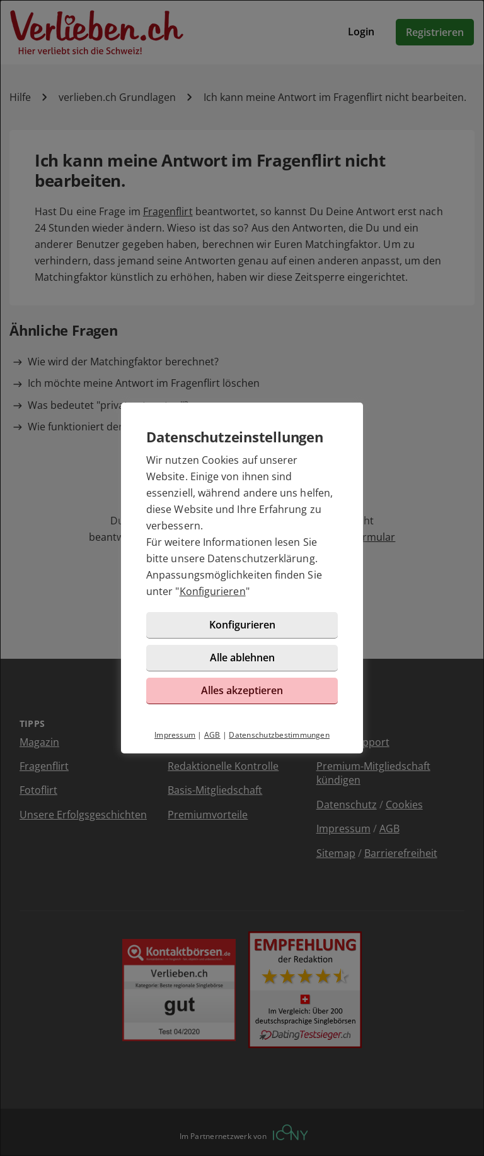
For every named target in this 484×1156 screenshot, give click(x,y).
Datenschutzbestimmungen (279, 734)
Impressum (174, 734)
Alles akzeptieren (242, 690)
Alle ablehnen (242, 657)
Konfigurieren (213, 591)
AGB (212, 734)
